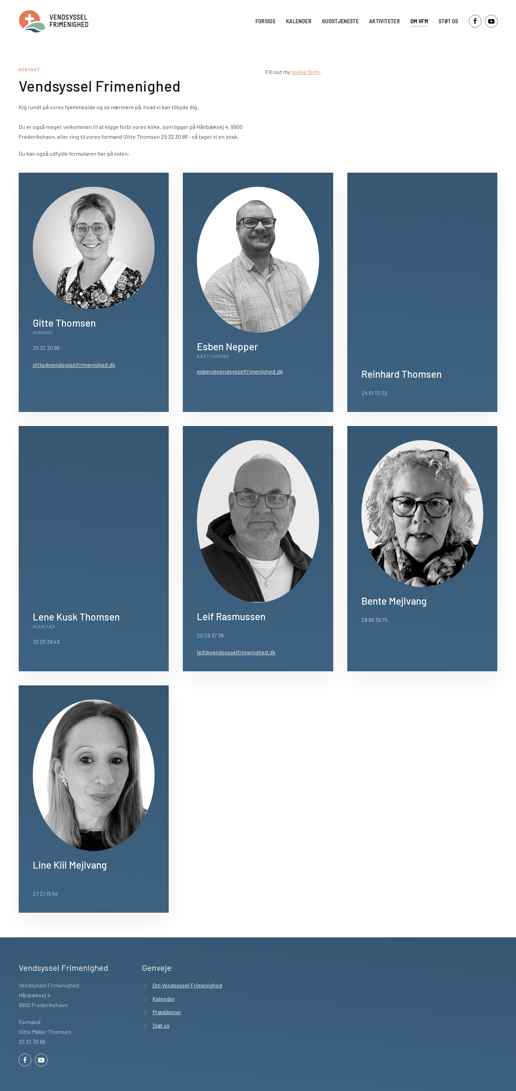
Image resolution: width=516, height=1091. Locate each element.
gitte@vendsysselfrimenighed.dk (74, 364)
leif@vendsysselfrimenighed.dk (236, 652)
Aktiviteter (384, 21)
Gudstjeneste (340, 21)
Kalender (298, 21)
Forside (265, 21)
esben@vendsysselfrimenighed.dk (240, 371)
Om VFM (419, 21)
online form (305, 71)
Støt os (448, 21)
